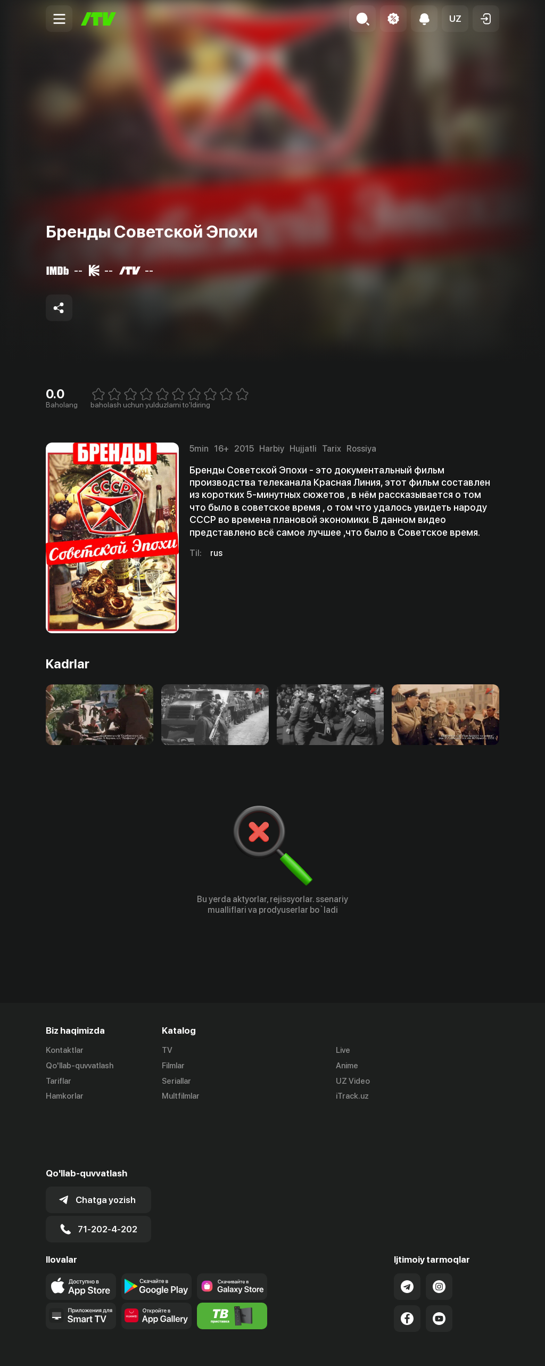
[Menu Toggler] (59, 18)
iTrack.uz (352, 1096)
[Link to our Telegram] (407, 1233)
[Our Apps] (81, 1262)
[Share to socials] (59, 308)
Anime (347, 1065)
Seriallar (176, 1081)
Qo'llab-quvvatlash (79, 1065)
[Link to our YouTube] (439, 1265)
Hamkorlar (65, 1096)
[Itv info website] (232, 1262)
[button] (455, 18)
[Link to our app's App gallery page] (156, 1262)
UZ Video (353, 1081)
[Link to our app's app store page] (81, 1233)
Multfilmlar (181, 1096)
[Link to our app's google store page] (156, 1233)
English (486, 1347)
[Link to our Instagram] (439, 1233)
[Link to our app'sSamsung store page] (232, 1233)
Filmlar (173, 1065)
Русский (446, 1347)
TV (167, 1050)
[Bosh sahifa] (98, 19)
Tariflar (58, 1081)
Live (343, 1050)
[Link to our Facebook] (407, 1265)
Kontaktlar (65, 1050)
